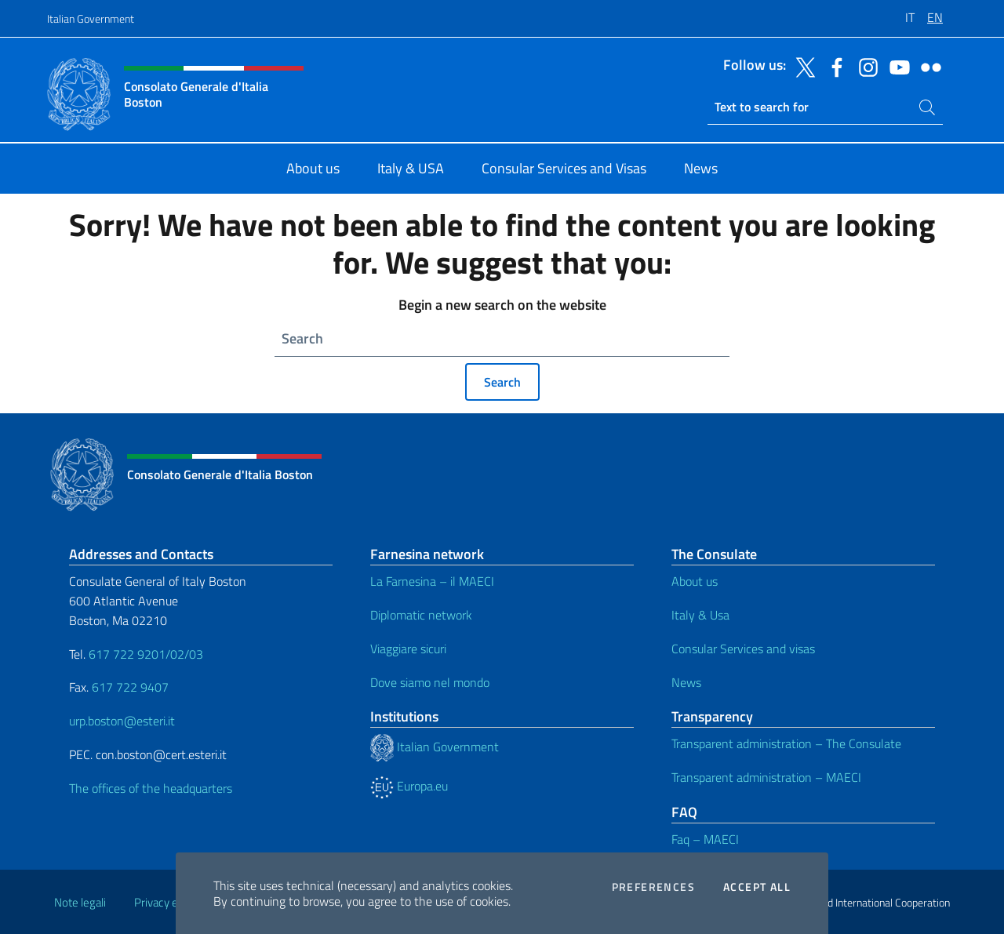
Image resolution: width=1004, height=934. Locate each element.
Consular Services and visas (743, 648)
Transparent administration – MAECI (766, 777)
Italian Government (90, 18)
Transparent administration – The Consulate (786, 743)
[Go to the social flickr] (927, 65)
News (686, 682)
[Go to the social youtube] (895, 65)
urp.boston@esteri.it (122, 720)
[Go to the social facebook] (833, 65)
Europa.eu (409, 785)
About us (694, 581)
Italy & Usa (700, 614)
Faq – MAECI (705, 839)
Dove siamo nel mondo (429, 682)
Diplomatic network (421, 614)
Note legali (80, 902)
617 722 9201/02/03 (146, 654)
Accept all (757, 886)
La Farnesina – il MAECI (432, 581)
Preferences (653, 886)
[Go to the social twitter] (801, 65)
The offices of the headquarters (150, 788)
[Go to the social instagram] (864, 65)
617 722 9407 (130, 687)
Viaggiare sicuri (408, 648)
